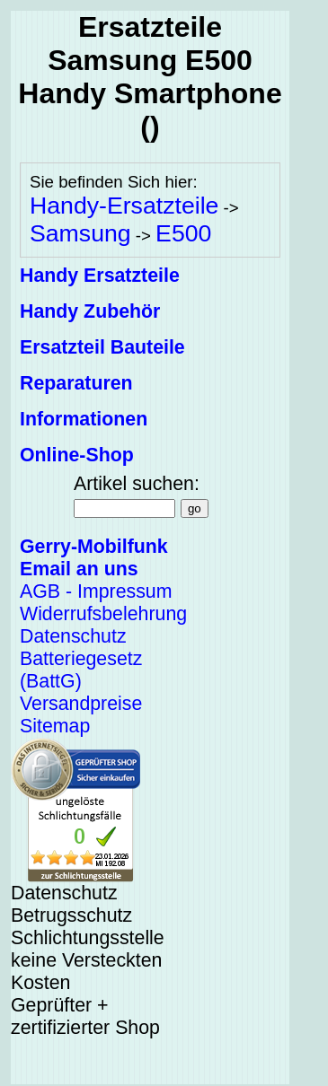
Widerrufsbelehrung (103, 614)
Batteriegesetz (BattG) (81, 670)
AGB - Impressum (96, 591)
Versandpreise (81, 703)
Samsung (80, 233)
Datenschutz (73, 636)
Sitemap (55, 726)
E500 (183, 233)
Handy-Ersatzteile (124, 205)
